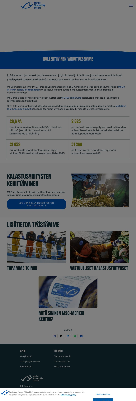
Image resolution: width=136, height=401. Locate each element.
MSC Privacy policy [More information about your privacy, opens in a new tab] (68, 399)
